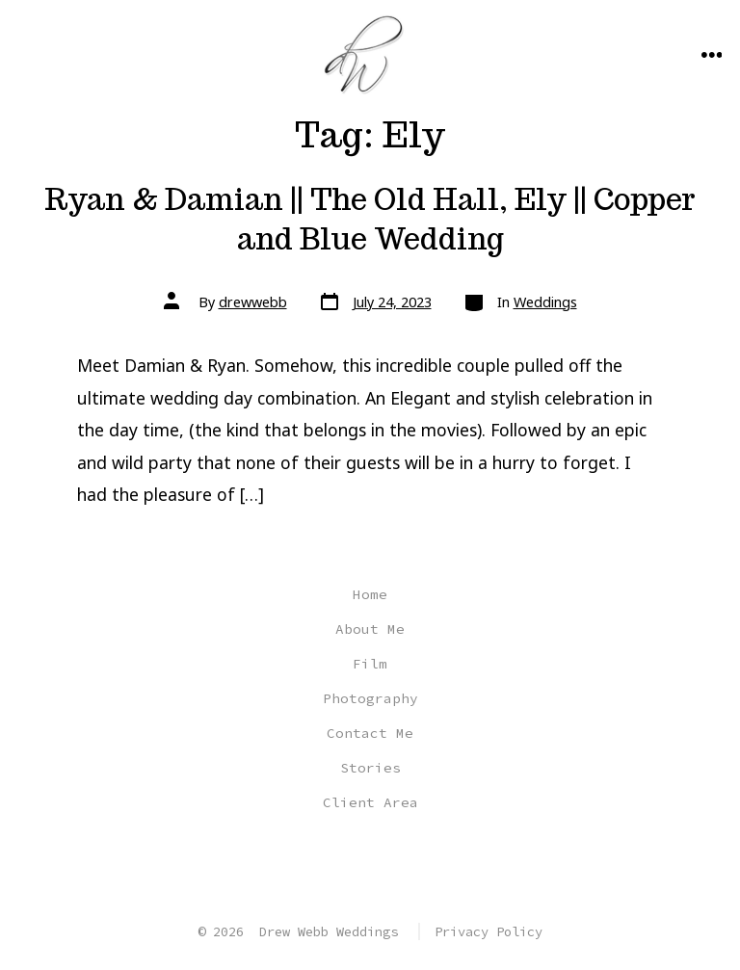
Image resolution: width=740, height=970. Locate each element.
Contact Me (370, 733)
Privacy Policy (488, 931)
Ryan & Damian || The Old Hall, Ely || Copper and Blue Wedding (370, 219)
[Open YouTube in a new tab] (413, 867)
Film (370, 663)
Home (370, 594)
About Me (370, 629)
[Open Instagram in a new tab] (368, 867)
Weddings (545, 302)
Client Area (370, 802)
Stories (370, 767)
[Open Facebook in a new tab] (324, 867)
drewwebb (253, 302)
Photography (370, 698)
